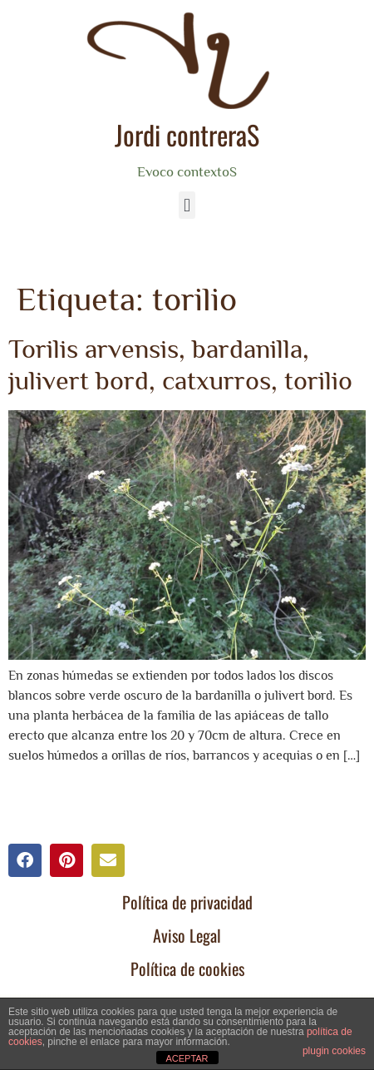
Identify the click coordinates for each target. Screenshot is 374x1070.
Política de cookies (187, 968)
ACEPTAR (186, 1058)
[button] (186, 205)
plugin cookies (334, 1051)
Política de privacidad (187, 901)
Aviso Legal (187, 935)
